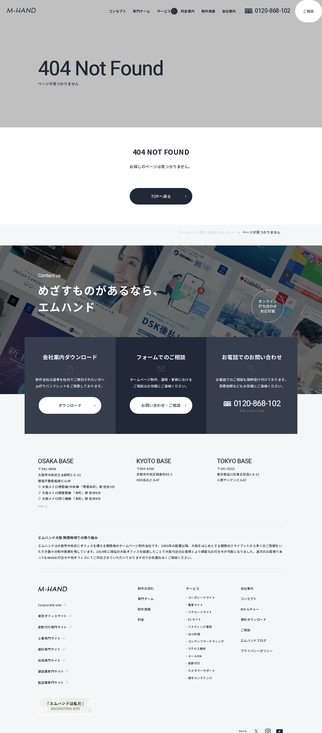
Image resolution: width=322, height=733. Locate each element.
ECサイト (203, 617)
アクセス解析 (206, 646)
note (242, 712)
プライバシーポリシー (266, 651)
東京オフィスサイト (52, 611)
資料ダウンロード (263, 618)
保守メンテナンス (209, 676)
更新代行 (203, 661)
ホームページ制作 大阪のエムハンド (207, 232)
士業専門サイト (49, 629)
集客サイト (204, 602)
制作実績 (208, 11)
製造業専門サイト (51, 664)
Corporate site (50, 602)
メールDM (204, 654)
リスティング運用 (209, 624)
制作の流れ (155, 586)
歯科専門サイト (49, 637)
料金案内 (188, 11)
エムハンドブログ (263, 640)
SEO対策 (203, 632)
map (41, 504)
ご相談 (308, 11)
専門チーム (141, 11)
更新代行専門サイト (52, 620)
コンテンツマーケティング (215, 639)
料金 (149, 618)
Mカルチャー (259, 608)
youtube (279, 712)
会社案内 (229, 11)
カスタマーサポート (210, 668)
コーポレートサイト (210, 595)
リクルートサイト (209, 610)
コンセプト (117, 11)
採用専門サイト (49, 646)
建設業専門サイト (51, 655)
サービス (201, 586)
